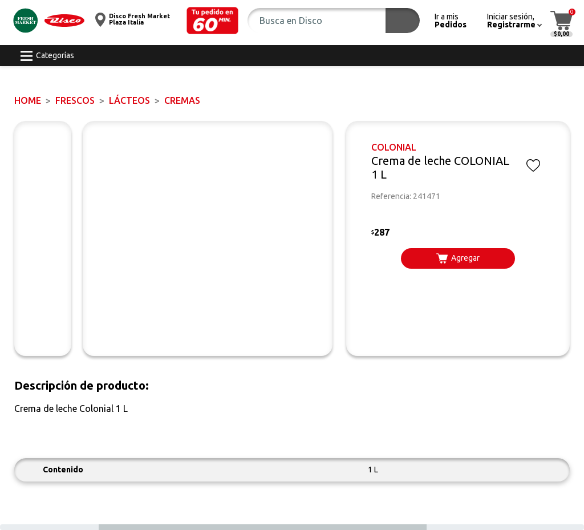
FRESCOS (75, 100)
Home (27, 100)
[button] (212, 20)
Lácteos (129, 100)
